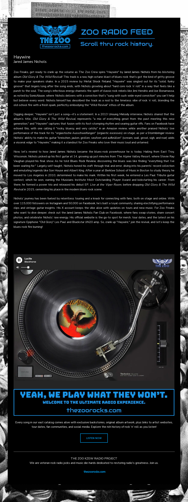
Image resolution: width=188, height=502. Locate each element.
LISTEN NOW (94, 438)
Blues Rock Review (83, 161)
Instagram (56, 203)
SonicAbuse (37, 96)
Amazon (111, 128)
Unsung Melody (119, 114)
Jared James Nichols (137, 72)
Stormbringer (156, 133)
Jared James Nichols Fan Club (86, 213)
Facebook (161, 124)
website (89, 217)
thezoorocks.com (94, 472)
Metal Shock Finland (97, 81)
